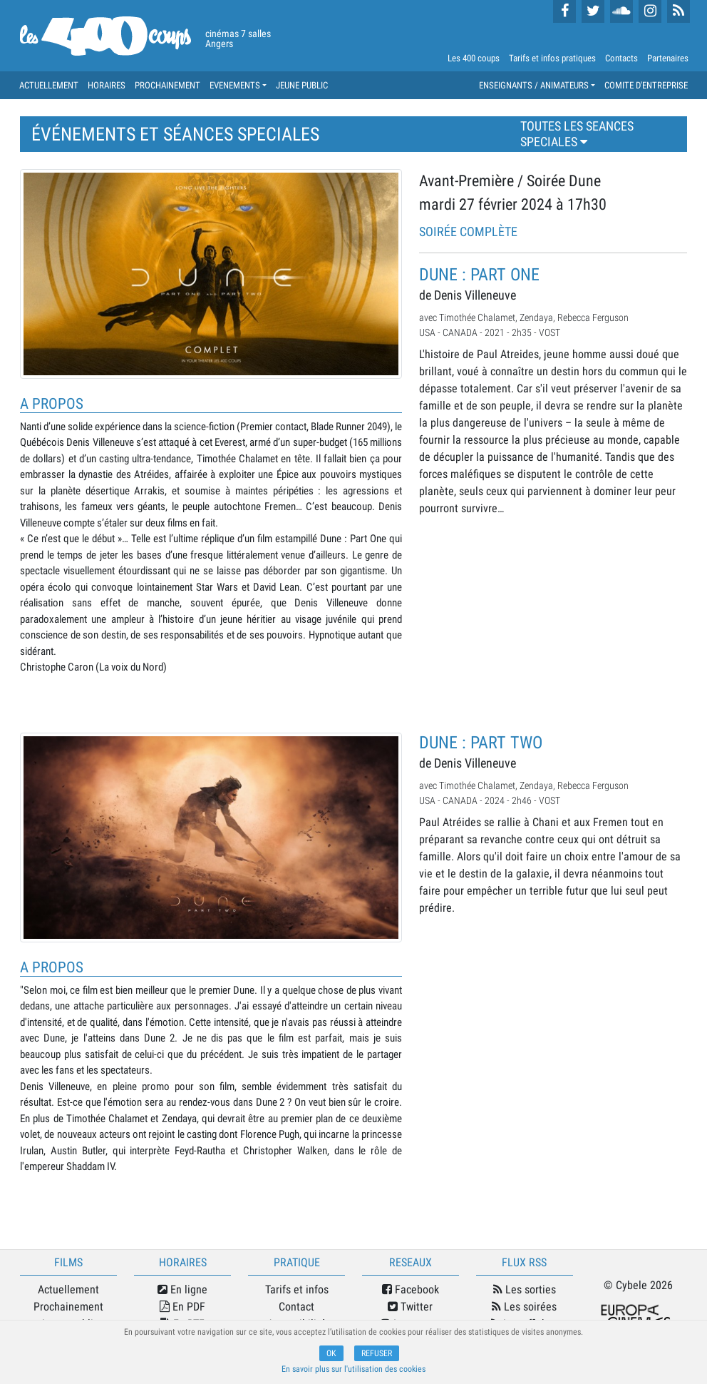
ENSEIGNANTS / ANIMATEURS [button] (534, 85)
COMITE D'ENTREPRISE (646, 85)
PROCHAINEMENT (167, 85)
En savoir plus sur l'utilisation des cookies (353, 1369)
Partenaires (667, 58)
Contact (296, 1306)
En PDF (182, 1306)
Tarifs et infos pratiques (552, 58)
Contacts (621, 58)
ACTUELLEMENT (48, 85)
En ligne (182, 1289)
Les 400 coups (474, 58)
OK (331, 1353)
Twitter (410, 1306)
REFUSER (376, 1353)
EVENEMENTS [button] (235, 85)
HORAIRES (106, 85)
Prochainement (68, 1306)
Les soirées (524, 1306)
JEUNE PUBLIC (302, 85)
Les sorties (524, 1289)
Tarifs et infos (297, 1289)
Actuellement (68, 1289)
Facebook (410, 1289)
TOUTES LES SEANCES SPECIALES (577, 134)
